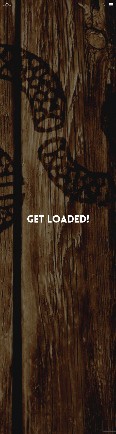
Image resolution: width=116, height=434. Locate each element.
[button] (111, 4)
